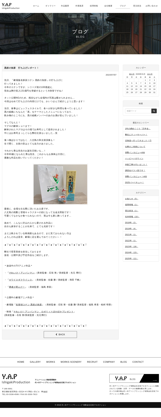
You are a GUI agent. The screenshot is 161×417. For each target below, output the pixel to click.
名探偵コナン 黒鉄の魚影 (29, 304)
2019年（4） (131, 229)
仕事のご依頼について (135, 147)
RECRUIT (92, 362)
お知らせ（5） (131, 199)
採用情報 (94, 6)
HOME (20, 362)
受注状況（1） (131, 211)
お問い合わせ (152, 6)
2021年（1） (131, 234)
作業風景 (79, 6)
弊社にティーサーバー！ (136, 135)
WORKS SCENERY (71, 362)
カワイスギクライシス (20, 280)
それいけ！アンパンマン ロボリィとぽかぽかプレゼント (43, 311)
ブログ (123, 6)
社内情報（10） (132, 217)
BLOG (123, 362)
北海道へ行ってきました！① (138, 140)
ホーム (36, 6)
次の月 (149, 74)
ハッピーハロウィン (134, 158)
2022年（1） (131, 241)
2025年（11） (131, 258)
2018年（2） (131, 222)
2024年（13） (131, 252)
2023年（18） (131, 246)
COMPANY (109, 362)
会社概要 (108, 6)
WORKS (50, 362)
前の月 (131, 74)
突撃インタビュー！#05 (136, 176)
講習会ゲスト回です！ (135, 170)
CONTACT (138, 362)
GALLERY (35, 362)
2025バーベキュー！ (134, 182)
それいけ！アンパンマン (21, 273)
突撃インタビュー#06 (135, 152)
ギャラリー (50, 6)
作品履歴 (65, 6)
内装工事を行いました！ (136, 164)
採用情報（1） (131, 205)
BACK (60, 334)
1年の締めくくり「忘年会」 (138, 128)
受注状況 (137, 6)
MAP (44, 392)
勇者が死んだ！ (17, 287)
